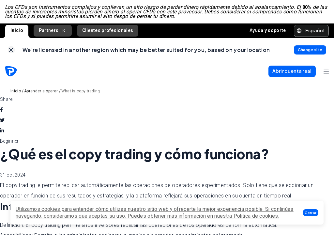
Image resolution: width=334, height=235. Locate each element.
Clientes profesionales (107, 31)
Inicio (16, 31)
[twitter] (2, 122)
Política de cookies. (256, 216)
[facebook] (1, 111)
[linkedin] (2, 132)
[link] (11, 51)
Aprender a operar (41, 93)
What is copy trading (80, 93)
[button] (310, 212)
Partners (53, 31)
